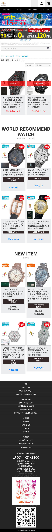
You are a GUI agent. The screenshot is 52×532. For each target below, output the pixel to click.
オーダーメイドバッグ (26, 444)
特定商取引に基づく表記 (26, 406)
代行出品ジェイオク (26, 440)
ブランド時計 (10, 56)
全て (2, 56)
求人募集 (26, 432)
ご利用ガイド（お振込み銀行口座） (26, 413)
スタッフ (26, 428)
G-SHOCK (25, 56)
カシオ (18, 56)
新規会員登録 (26, 399)
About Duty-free (26, 447)
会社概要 (26, 418)
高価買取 (26, 437)
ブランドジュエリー (26, 391)
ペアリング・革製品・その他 (26, 394)
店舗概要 (26, 421)
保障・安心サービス (26, 403)
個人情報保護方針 (26, 409)
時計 (26, 384)
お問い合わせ (26, 425)
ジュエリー (26, 387)
